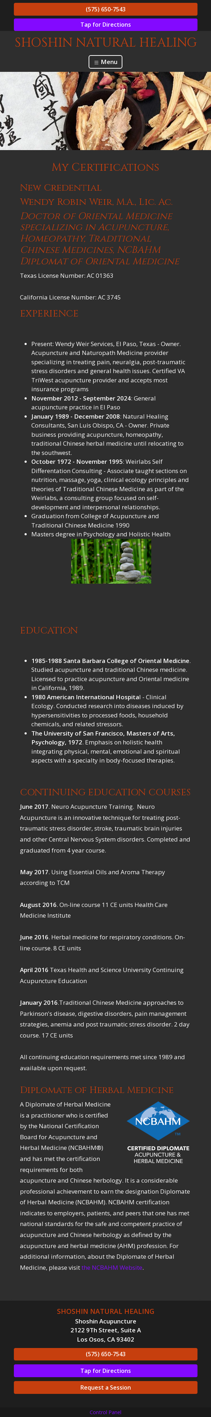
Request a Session (105, 1387)
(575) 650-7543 (106, 9)
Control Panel (105, 1412)
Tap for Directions (105, 24)
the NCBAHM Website (111, 1267)
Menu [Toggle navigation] (105, 62)
